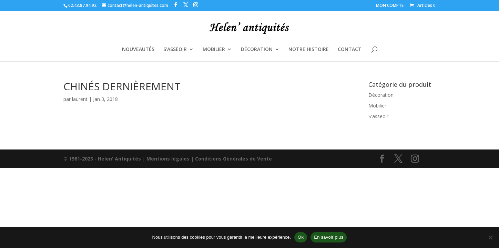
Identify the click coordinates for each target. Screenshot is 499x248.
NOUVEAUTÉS (138, 49)
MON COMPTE (390, 5)
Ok (301, 237)
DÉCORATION (257, 49)
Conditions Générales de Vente (233, 158)
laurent (80, 99)
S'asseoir (378, 116)
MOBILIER (214, 49)
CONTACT (349, 49)
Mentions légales (168, 158)
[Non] (490, 237)
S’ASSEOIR (175, 49)
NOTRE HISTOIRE (308, 49)
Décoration (381, 95)
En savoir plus (328, 237)
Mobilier (377, 105)
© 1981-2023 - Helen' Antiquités (102, 158)
